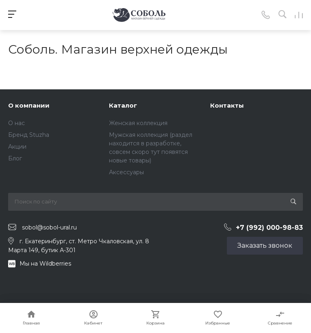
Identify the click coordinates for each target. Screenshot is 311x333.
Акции (17, 146)
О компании (29, 105)
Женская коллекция (138, 123)
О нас (16, 123)
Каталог (123, 105)
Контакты (227, 105)
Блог (15, 158)
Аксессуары (126, 172)
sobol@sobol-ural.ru (49, 227)
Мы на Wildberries (45, 263)
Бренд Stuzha (28, 134)
